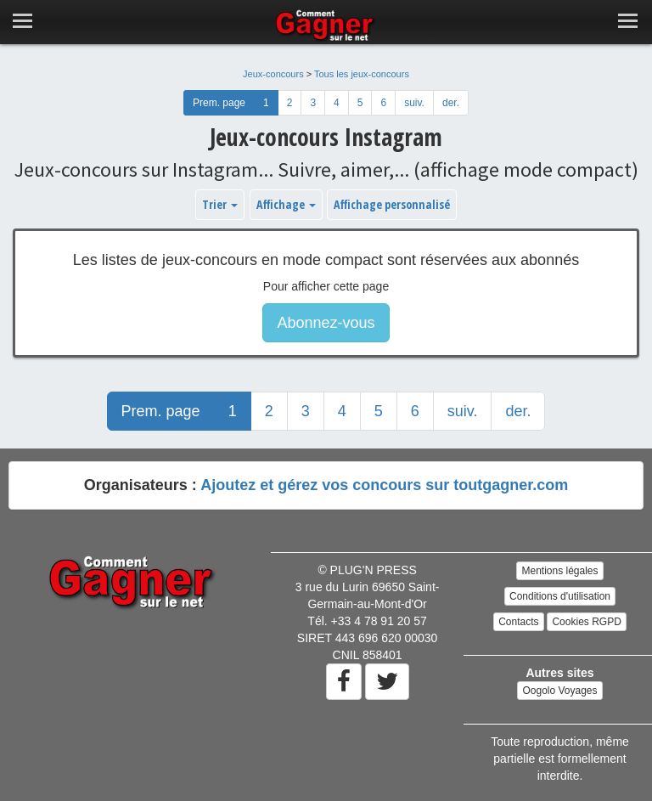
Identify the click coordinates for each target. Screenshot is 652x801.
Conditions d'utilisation (559, 596)
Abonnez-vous (325, 322)
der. (450, 103)
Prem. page (219, 103)
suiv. (414, 103)
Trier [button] (220, 204)
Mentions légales (559, 571)
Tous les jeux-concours (361, 74)
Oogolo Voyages (559, 691)
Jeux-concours (273, 74)
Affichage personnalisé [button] (392, 204)
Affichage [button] (286, 204)
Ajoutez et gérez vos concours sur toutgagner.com (384, 485)
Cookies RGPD (586, 622)
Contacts (518, 622)
